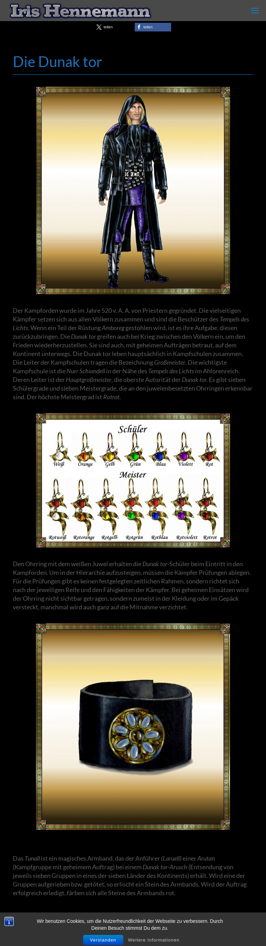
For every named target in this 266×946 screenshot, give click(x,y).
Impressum (163, 929)
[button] (113, 27)
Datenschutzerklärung (214, 929)
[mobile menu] (255, 10)
